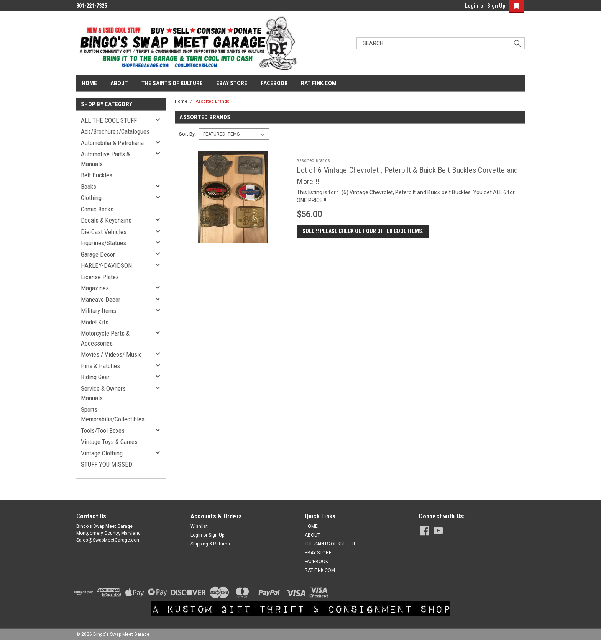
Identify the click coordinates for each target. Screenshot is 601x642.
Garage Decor (98, 254)
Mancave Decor (100, 299)
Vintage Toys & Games (109, 441)
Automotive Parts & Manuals (105, 159)
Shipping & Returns (210, 544)
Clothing (91, 197)
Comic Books (97, 209)
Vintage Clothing (102, 453)
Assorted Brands (212, 101)
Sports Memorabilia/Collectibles (113, 414)
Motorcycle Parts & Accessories (105, 338)
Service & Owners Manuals (103, 393)
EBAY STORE (231, 83)
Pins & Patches (100, 366)
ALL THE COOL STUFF (109, 120)
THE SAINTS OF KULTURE (172, 83)
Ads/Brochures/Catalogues (115, 131)
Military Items (98, 310)
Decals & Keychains (106, 220)
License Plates (100, 277)
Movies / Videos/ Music (111, 354)
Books (88, 186)
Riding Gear (95, 377)
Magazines (95, 288)
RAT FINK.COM (319, 83)
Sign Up (496, 6)
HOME (89, 83)
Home (181, 101)
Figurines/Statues (103, 243)
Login (471, 6)
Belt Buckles (96, 175)
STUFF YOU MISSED (106, 464)
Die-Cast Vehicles (103, 232)
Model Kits (94, 322)
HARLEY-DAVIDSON (106, 265)
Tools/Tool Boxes (103, 430)
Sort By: (187, 134)
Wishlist (199, 526)
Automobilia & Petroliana (112, 143)
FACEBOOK (274, 83)
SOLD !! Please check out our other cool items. (363, 231)
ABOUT (119, 83)
